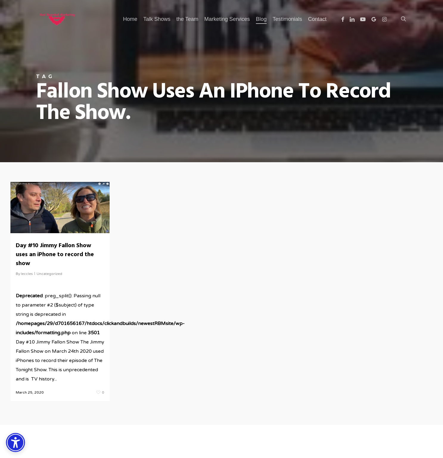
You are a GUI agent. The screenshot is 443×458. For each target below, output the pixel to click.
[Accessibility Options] (15, 442)
